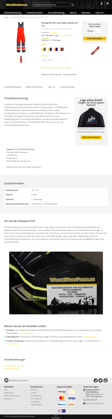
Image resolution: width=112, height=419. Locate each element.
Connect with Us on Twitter (101, 380)
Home (6, 17)
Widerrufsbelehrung (11, 396)
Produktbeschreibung (12, 87)
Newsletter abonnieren (18, 380)
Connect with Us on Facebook (96, 380)
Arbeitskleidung (12, 12)
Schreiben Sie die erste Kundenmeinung (56, 29)
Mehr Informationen (91, 137)
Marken (86, 12)
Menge (90, 31)
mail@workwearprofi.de (95, 403)
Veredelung (35, 401)
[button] (21, 59)
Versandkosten (65, 35)
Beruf (73, 12)
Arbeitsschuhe (34, 12)
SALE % (99, 12)
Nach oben (56, 418)
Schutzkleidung (56, 12)
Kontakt (33, 393)
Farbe (43, 44)
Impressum (8, 398)
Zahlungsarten (36, 398)
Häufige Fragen (36, 404)
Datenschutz (9, 393)
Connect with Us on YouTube (105, 380)
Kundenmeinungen (67, 87)
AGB (6, 390)
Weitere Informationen (34, 87)
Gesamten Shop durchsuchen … (46, 5)
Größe (44, 56)
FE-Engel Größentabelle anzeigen (56, 67)
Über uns (51, 87)
